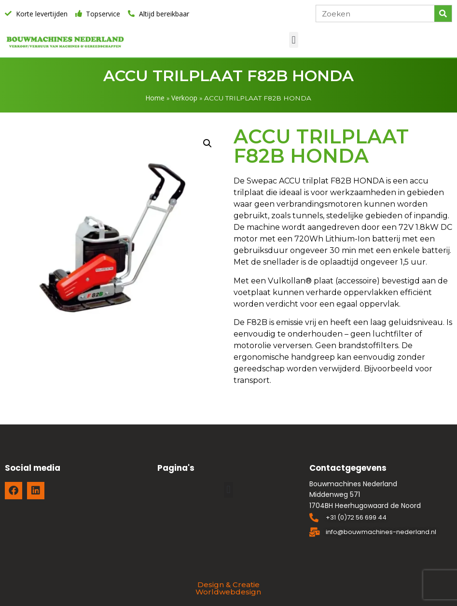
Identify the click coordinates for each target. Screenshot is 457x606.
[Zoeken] (443, 13)
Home (155, 97)
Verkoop (184, 97)
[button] (293, 40)
